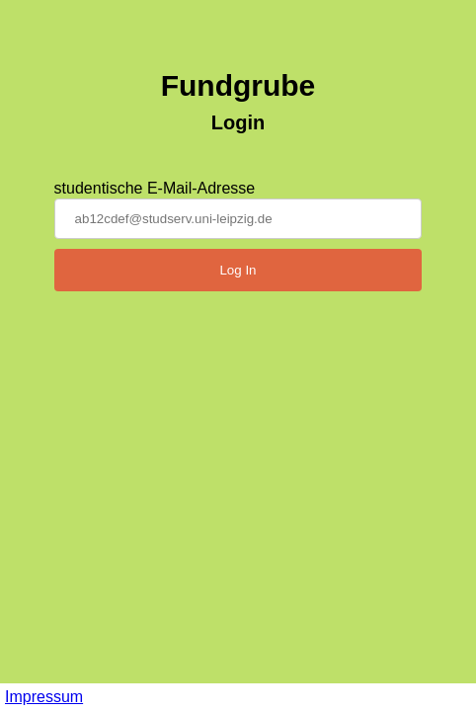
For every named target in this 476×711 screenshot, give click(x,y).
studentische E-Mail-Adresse (155, 188)
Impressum (44, 696)
